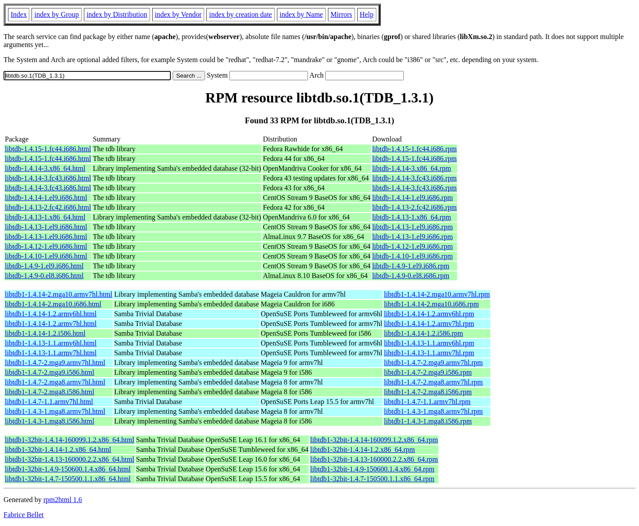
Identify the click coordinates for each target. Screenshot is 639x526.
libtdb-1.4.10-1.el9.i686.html (46, 256)
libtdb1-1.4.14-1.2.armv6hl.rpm (429, 314)
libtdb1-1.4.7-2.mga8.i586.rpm (428, 392)
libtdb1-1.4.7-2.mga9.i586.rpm (428, 372)
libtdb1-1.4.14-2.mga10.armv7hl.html (58, 294)
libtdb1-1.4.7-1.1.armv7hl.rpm (427, 401)
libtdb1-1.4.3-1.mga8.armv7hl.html (55, 411)
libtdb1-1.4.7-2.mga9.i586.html (49, 372)
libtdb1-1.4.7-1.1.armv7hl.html (49, 401)
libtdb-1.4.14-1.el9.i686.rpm (412, 197)
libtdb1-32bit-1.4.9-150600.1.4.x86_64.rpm (372, 469)
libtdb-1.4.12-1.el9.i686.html (46, 246)
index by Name (301, 14)
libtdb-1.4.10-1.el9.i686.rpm (412, 256)
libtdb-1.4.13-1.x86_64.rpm (411, 217)
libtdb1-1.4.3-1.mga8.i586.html (49, 421)
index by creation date (240, 14)
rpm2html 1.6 (62, 499)
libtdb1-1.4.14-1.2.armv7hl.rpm (429, 323)
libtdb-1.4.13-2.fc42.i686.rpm (414, 207)
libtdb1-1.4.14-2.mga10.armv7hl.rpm (437, 294)
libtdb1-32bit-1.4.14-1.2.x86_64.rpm (362, 449)
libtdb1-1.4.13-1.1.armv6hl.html (51, 343)
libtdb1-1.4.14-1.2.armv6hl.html (51, 314)
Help (367, 14)
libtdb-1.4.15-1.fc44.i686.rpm (414, 149)
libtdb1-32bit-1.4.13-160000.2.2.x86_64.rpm (374, 459)
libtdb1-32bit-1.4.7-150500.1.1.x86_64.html (68, 479)
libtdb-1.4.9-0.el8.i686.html (44, 275)
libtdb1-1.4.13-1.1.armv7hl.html (51, 353)
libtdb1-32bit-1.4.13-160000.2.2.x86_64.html (69, 459)
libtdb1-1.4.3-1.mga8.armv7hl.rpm (433, 411)
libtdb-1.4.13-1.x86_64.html (45, 217)
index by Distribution (117, 14)
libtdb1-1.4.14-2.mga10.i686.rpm (431, 304)
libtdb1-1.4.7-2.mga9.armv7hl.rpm (433, 362)
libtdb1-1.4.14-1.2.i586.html (45, 333)
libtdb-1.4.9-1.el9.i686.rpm (411, 266)
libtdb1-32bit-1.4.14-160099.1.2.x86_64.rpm (374, 440)
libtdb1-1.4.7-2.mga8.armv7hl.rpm (433, 382)
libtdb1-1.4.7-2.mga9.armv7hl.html (55, 362)
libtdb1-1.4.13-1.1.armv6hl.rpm (429, 343)
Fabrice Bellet (23, 514)
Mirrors (341, 14)
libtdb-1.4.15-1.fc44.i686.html (48, 149)
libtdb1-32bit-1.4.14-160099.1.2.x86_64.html (69, 440)
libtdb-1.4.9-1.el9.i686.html (44, 266)
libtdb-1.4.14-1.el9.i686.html (46, 197)
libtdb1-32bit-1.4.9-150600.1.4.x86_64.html (68, 469)
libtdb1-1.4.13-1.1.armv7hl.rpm (429, 353)
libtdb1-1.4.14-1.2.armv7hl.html (51, 323)
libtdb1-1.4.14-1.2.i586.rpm (423, 333)
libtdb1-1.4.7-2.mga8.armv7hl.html (55, 382)
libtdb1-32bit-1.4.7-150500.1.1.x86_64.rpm (372, 479)
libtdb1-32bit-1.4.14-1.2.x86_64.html (58, 449)
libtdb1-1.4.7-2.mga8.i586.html (49, 392)
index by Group (56, 14)
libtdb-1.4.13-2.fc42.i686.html (48, 207)
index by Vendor (178, 14)
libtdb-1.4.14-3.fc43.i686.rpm (414, 178)
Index (19, 14)
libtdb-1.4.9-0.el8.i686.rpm (411, 275)
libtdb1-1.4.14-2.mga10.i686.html (53, 304)
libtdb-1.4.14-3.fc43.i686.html (48, 178)
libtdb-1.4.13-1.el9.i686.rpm (412, 227)
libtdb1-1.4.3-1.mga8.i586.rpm (428, 421)
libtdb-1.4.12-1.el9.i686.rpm (412, 246)
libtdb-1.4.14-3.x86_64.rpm (411, 168)
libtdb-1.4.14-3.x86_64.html (45, 168)
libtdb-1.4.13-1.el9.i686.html (46, 227)
